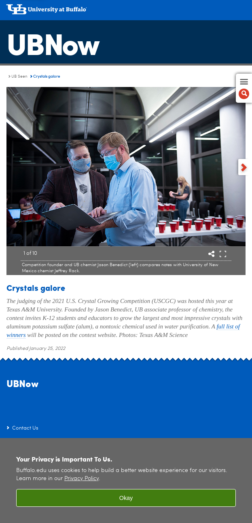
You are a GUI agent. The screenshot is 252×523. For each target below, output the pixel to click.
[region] (126, 480)
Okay (126, 498)
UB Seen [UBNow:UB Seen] (19, 76)
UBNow (52, 42)
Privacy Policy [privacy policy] (81, 479)
